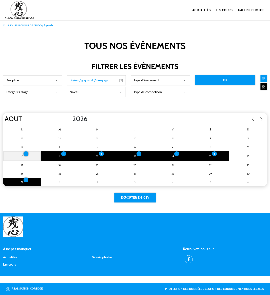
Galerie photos (251, 10)
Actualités (201, 10)
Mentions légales (251, 289)
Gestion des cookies (220, 289)
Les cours (224, 10)
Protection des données (183, 289)
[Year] (69, 119)
